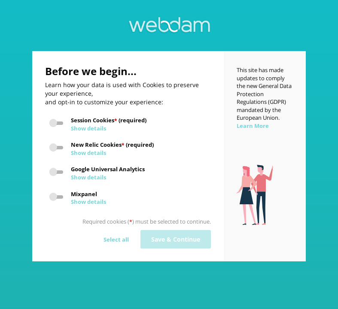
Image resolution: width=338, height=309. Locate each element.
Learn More (253, 126)
